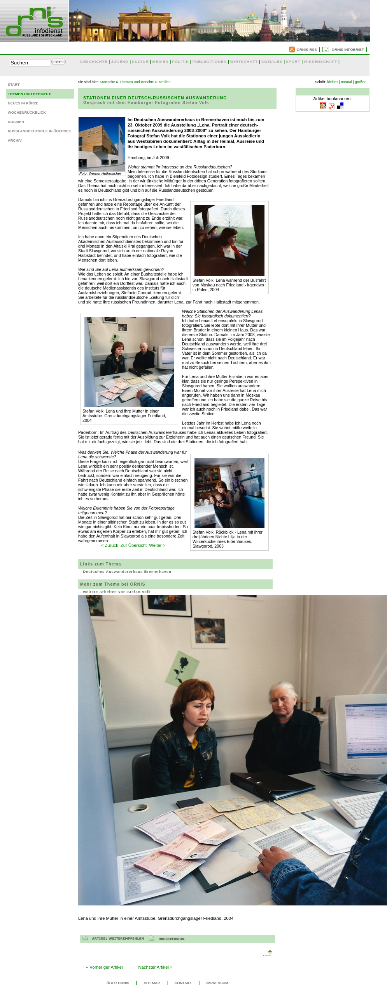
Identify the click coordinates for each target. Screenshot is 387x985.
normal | (347, 82)
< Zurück (109, 545)
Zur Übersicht (134, 545)
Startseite (107, 82)
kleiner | (333, 82)
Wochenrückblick (27, 112)
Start (13, 85)
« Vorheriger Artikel (104, 967)
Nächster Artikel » (155, 967)
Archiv (15, 140)
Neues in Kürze (23, 103)
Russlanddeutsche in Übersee (39, 131)
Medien (165, 82)
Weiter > (157, 545)
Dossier (16, 122)
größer (360, 82)
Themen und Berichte (29, 94)
